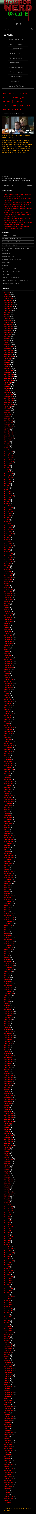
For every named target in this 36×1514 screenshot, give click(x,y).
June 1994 (7, 847)
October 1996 (8, 803)
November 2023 (9, 352)
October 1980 (8, 1143)
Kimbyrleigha (8, 256)
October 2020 (8, 412)
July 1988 (7, 973)
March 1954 (7, 1388)
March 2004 (7, 677)
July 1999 (7, 753)
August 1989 (8, 949)
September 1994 (9, 845)
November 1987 (9, 989)
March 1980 (7, 1157)
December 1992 (9, 875)
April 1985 (7, 1051)
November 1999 (9, 745)
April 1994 (7, 851)
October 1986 (8, 1015)
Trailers (22, 180)
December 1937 (9, 1450)
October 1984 (8, 1063)
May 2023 (7, 364)
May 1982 (7, 1107)
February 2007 (8, 614)
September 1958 (9, 1377)
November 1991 (9, 899)
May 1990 (7, 931)
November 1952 (9, 1392)
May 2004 (7, 673)
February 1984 (8, 1075)
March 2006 (7, 631)
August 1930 (8, 1486)
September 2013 (9, 496)
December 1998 (9, 763)
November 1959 (9, 1371)
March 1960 (7, 1363)
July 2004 (7, 671)
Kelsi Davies (7, 253)
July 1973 (7, 1241)
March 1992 (7, 893)
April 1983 (7, 1091)
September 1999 (9, 749)
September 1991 (9, 903)
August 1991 (8, 905)
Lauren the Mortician (11, 259)
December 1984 (9, 1059)
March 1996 (7, 815)
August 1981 (8, 1123)
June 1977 (7, 1199)
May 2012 (7, 520)
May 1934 (7, 1462)
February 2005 (8, 657)
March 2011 (7, 542)
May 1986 (7, 1025)
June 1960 (7, 1357)
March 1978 (7, 1191)
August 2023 (8, 358)
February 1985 (8, 1055)
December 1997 (9, 781)
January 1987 (8, 1009)
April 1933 (7, 1466)
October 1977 (8, 1195)
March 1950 (7, 1396)
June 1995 (7, 827)
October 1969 (8, 1281)
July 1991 (7, 907)
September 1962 (9, 1333)
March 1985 (7, 1053)
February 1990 (8, 937)
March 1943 (7, 1422)
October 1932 (8, 1474)
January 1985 (8, 1057)
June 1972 (7, 1257)
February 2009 (8, 574)
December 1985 (9, 1035)
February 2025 (8, 322)
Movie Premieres (16, 39)
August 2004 (8, 669)
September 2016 (9, 438)
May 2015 (7, 470)
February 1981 (8, 1135)
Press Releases (16, 63)
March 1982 (7, 1111)
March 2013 (7, 506)
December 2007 (9, 594)
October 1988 (8, 967)
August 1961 (8, 1339)
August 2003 (8, 689)
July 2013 (7, 500)
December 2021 (9, 398)
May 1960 (7, 1359)
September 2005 (9, 643)
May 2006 (7, 628)
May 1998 (7, 775)
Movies (4, 180)
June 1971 (7, 1265)
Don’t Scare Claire (10, 245)
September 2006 (9, 622)
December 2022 (9, 374)
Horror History (16, 67)
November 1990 (9, 919)
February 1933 (8, 1468)
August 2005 (8, 645)
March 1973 (7, 1247)
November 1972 (9, 1249)
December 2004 (9, 661)
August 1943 (8, 1420)
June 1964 (7, 1313)
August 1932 (8, 1476)
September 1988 (9, 969)
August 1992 (8, 883)
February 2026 (8, 298)
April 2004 (7, 675)
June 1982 (7, 1105)
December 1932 (9, 1472)
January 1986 (8, 1033)
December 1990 (9, 917)
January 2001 (8, 725)
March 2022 (7, 392)
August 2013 (8, 498)
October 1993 (8, 859)
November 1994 (9, 841)
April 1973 (7, 1245)
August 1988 (8, 971)
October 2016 (8, 436)
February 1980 (8, 1159)
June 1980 (7, 1151)
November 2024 (9, 328)
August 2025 (8, 310)
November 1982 (9, 1099)
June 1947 (7, 1404)
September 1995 (9, 821)
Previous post (8, 186)
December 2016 (9, 432)
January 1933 (8, 1470)
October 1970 (8, 1273)
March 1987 (7, 1005)
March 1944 (7, 1414)
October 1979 (8, 1163)
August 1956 (8, 1383)
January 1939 (8, 1448)
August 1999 (8, 751)
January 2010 (8, 556)
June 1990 (7, 929)
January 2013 (8, 510)
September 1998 (9, 769)
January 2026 (8, 300)
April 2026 (7, 294)
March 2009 (7, 572)
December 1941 (9, 1432)
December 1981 (9, 1115)
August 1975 (8, 1221)
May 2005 (7, 651)
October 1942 (8, 1426)
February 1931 (8, 1484)
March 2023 (7, 368)
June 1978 (7, 1187)
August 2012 (8, 516)
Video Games (16, 81)
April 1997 (7, 793)
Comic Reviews (16, 77)
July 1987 (7, 997)
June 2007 (7, 606)
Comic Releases (16, 72)
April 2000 (7, 737)
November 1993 (9, 857)
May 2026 (7, 292)
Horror (13, 178)
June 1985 (7, 1047)
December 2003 (9, 683)
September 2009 (9, 562)
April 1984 (7, 1071)
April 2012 (7, 522)
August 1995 (8, 823)
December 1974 (9, 1227)
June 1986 (7, 1023)
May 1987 (7, 1001)
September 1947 (9, 1402)
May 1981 (7, 1129)
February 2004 (8, 679)
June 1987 (7, 999)
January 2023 (8, 372)
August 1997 (8, 789)
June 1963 (7, 1323)
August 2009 (8, 564)
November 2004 (9, 663)
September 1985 (9, 1041)
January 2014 (8, 492)
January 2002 (8, 715)
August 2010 (8, 548)
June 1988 (7, 975)
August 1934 (8, 1460)
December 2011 (9, 530)
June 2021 (7, 410)
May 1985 (7, 1049)
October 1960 (8, 1349)
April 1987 (7, 1003)
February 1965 (8, 1309)
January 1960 (8, 1367)
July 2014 (7, 484)
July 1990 (7, 927)
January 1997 (8, 797)
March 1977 (7, 1205)
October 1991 (8, 901)
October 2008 (8, 580)
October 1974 (8, 1229)
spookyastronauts (10, 277)
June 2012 (7, 518)
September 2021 (9, 404)
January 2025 (8, 324)
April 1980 (7, 1155)
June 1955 (7, 1385)
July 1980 (7, 1149)
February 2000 (8, 741)
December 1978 (9, 1179)
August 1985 (8, 1043)
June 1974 (7, 1233)
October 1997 (8, 785)
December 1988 (9, 963)
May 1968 (7, 1295)
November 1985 (9, 1037)
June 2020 (7, 416)
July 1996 (7, 807)
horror (14, 180)
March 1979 (7, 1175)
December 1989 (9, 941)
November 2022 (9, 376)
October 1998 (8, 767)
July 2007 (7, 604)
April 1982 (7, 1109)
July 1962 (7, 1337)
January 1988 (8, 985)
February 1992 (8, 895)
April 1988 (7, 979)
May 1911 (7, 1494)
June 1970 (7, 1275)
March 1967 (7, 1299)
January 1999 (8, 761)
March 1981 (7, 1133)
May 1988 (7, 977)
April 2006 (7, 630)
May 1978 (7, 1189)
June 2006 (7, 626)
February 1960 (8, 1365)
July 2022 (7, 384)
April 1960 (7, 1361)
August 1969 (8, 1283)
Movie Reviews (16, 53)
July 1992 (7, 885)
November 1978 (9, 1181)
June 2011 (7, 538)
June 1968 (7, 1293)
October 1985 (8, 1039)
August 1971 (8, 1263)
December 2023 (9, 350)
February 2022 (8, 394)
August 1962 (8, 1335)
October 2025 (8, 306)
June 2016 (7, 444)
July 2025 (7, 312)
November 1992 (9, 877)
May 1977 (7, 1201)
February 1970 (8, 1277)
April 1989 (7, 957)
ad (18, 180)
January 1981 (8, 1137)
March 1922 (7, 1492)
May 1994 (7, 849)
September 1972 (9, 1253)
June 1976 (7, 1217)
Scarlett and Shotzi (11, 271)
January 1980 (8, 1161)
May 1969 (7, 1287)
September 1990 (9, 923)
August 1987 (8, 995)
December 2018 (9, 420)
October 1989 (8, 945)
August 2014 (8, 482)
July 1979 (7, 1167)
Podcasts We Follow (16, 86)
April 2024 (7, 342)
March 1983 (7, 1093)
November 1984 (9, 1061)
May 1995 (7, 829)
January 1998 (8, 779)
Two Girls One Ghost (11, 283)
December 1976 (9, 1209)
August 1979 (8, 1165)
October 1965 (8, 1305)
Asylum (28, 180)
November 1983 (9, 1079)
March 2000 (7, 739)
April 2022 (7, 390)
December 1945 (9, 1406)
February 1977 (8, 1207)
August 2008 (8, 582)
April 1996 (7, 813)
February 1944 (8, 1416)
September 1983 (9, 1083)
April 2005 (7, 653)
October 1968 (8, 1291)
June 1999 (7, 755)
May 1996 (7, 811)
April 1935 (7, 1458)
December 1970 (9, 1271)
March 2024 (7, 344)
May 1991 (7, 911)
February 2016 (8, 452)
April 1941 (7, 1438)
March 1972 (7, 1259)
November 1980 (9, 1141)
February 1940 (8, 1442)
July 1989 (7, 951)
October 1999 (8, 747)
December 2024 (9, 326)
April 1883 (7, 1500)
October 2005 (8, 641)
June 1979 (7, 1169)
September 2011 (9, 534)
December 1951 (9, 1394)
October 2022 (8, 378)
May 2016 (7, 446)
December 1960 (9, 1347)
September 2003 (9, 687)
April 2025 (7, 318)
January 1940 (8, 1444)
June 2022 (7, 386)
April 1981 (7, 1131)
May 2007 (7, 608)
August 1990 (8, 925)
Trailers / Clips (16, 49)
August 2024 (8, 334)
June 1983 (7, 1089)
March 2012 (7, 524)
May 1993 (7, 867)
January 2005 (8, 659)
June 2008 (7, 584)
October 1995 (8, 819)
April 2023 (7, 366)
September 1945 (9, 1408)
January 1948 (8, 1400)
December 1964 (9, 1311)
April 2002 (7, 709)
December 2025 (9, 302)
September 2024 (9, 332)
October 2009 (8, 560)
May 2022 (7, 388)
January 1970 (8, 1279)
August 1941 (8, 1434)
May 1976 (7, 1219)
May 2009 (7, 568)
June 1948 (7, 1398)
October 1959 (8, 1373)
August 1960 (8, 1353)
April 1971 (7, 1269)
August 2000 (8, 733)
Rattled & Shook (9, 268)
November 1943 (9, 1418)
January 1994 (8, 853)
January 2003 (8, 699)
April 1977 (7, 1203)
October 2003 (8, 685)
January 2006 (8, 635)
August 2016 (8, 440)
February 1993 (8, 871)
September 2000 (9, 731)
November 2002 (9, 701)
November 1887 (9, 1498)
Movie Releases (16, 44)
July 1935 (7, 1456)
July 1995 (7, 825)
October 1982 (8, 1101)
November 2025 (9, 304)
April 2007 (7, 610)
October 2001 (8, 717)
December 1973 (9, 1237)
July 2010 (7, 550)
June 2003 (7, 691)
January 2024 (8, 348)
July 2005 (7, 647)
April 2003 (7, 695)
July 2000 (7, 735)
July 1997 (7, 791)
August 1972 (8, 1255)
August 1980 (8, 1147)
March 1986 (7, 1029)
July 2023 (7, 360)
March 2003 (7, 697)
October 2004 (8, 665)
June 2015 (7, 468)
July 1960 (7, 1355)
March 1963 (7, 1327)
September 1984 (9, 1065)
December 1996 (9, 799)
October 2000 (8, 729)
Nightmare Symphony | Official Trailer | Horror (17, 202)
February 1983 (8, 1095)
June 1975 (7, 1223)
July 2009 (7, 566)
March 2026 (7, 296)
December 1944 (9, 1410)
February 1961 (8, 1345)
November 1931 (9, 1482)
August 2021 (8, 406)
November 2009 (9, 558)
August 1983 (8, 1085)
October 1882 (8, 1502)
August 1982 (8, 1103)
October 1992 (8, 879)
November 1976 (9, 1211)
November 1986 (9, 1013)
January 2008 (8, 592)
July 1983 (7, 1087)
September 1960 (9, 1351)
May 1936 (7, 1452)
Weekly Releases (16, 58)
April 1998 (7, 777)
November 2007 (9, 596)
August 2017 (8, 428)
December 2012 (9, 512)
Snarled (5, 274)
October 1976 (8, 1213)
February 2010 (8, 554)
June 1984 (7, 1069)
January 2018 (8, 424)
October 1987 (8, 991)
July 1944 (7, 1412)
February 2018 (8, 422)
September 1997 (9, 787)
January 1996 (8, 817)
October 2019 (8, 418)
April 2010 (7, 552)
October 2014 (8, 480)
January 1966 (8, 1303)
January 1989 (8, 961)
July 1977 (7, 1197)
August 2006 (8, 624)
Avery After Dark (9, 236)
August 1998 (8, 771)
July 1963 (7, 1321)
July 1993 (7, 865)
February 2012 (8, 526)
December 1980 (9, 1139)
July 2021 (7, 408)
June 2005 (7, 649)
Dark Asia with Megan (11, 242)
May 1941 (7, 1436)
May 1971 (7, 1267)
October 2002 (8, 703)
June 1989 (7, 953)
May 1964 (7, 1315)
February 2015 (8, 474)
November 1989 (9, 943)
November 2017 (9, 426)
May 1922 (7, 1490)
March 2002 (7, 711)
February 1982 (8, 1113)
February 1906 (8, 1496)
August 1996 (8, 805)
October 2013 (8, 494)
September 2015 (9, 462)
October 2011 (8, 532)
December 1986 (9, 1011)
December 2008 (9, 578)
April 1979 (7, 1173)
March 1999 (7, 759)
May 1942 (7, 1428)
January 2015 (8, 476)
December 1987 (9, 987)
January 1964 (8, 1317)
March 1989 (7, 959)
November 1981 (9, 1117)
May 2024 (7, 340)
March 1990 (7, 935)
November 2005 (9, 639)
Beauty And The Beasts (12, 239)
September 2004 (9, 667)
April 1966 (7, 1301)
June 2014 (7, 486)
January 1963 (8, 1329)
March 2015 (7, 472)
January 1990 (8, 939)
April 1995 (7, 831)
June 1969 (7, 1285)
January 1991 (8, 915)
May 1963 (7, 1325)
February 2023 (8, 370)
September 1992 (9, 881)
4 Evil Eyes (20, 113)
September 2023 (9, 356)
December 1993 (9, 855)
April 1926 (7, 1488)
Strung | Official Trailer (10, 216)
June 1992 (7, 887)
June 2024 (7, 338)
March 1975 (7, 1225)
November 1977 (9, 1193)
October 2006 (8, 620)
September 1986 (9, 1017)
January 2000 (8, 743)
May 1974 (7, 1235)
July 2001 (7, 721)
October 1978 (8, 1183)
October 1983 (8, 1081)
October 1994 (8, 843)
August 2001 (8, 719)
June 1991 (7, 909)
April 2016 (7, 448)
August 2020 (8, 414)
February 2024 (8, 346)
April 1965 (7, 1307)
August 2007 (8, 602)
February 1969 (8, 1289)
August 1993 (8, 863)
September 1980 (9, 1145)
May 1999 (7, 757)
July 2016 (7, 442)
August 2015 (8, 464)
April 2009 (7, 570)
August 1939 (8, 1446)
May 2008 (7, 586)
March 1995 (7, 833)
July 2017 (7, 430)
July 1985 (7, 1045)
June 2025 (7, 314)
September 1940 (9, 1440)
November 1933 (9, 1464)
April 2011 (7, 540)
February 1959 (8, 1375)
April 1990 (7, 933)
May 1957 (7, 1381)
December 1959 (9, 1369)
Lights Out (6, 262)
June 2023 (7, 362)
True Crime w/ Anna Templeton (15, 280)
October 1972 (8, 1251)
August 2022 (8, 382)
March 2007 (7, 612)
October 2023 (8, 354)
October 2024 (8, 330)
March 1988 (7, 981)
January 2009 (8, 576)
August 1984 (8, 1067)
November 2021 (9, 400)
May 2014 (7, 488)
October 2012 (8, 514)
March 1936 (7, 1454)
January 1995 (8, 837)
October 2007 (8, 598)
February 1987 (8, 1007)
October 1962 (8, 1331)
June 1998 (7, 773)
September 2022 (9, 380)
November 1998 (9, 765)
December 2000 (9, 727)
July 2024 (7, 336)
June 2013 (7, 502)
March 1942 (7, 1430)
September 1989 (9, 947)
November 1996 (9, 801)
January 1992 (8, 897)
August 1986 (8, 1019)
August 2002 (8, 705)
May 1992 (7, 889)
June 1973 (7, 1243)
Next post (29, 186)
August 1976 (8, 1215)
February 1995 (8, 835)
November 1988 (9, 965)
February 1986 (8, 1031)
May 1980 (7, 1153)
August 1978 (8, 1185)
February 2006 (8, 633)
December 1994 (9, 839)
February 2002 (8, 713)
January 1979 (8, 1177)
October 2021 (8, 402)
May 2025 (7, 316)
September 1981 (9, 1121)
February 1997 (8, 795)
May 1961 (7, 1343)
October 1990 (8, 921)
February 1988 (8, 983)
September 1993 (9, 861)
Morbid (5, 265)
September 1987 (9, 993)
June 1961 (7, 1341)
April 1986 (7, 1027)
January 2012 (8, 528)
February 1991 (8, 913)
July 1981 (7, 1125)
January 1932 (8, 1480)
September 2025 (9, 308)
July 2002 (7, 707)
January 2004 (8, 681)
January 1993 (8, 873)
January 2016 (8, 454)
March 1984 (7, 1073)
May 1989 (7, 955)
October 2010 (8, 544)
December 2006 (9, 618)
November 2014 (9, 478)
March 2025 (7, 320)
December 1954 (9, 1387)
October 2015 (8, 460)
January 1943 (8, 1424)
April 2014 (7, 490)
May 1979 (7, 1171)
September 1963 (9, 1319)
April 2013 (7, 504)
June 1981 (7, 1127)
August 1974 (8, 1231)
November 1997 (9, 783)
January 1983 (8, 1097)
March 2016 (7, 450)
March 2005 (7, 655)
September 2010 (9, 546)
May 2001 (7, 723)
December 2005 (9, 637)
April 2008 (7, 588)
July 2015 (7, 466)
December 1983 (9, 1077)
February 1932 (8, 1478)
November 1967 (9, 1297)
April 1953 (7, 1390)
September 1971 (9, 1261)
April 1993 (7, 869)
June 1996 (7, 809)
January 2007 (8, 616)
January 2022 (8, 396)
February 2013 (8, 508)
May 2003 (7, 693)
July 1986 (7, 1021)
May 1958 (7, 1379)
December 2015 (9, 456)
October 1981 (8, 1119)
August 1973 (8, 1239)
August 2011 (8, 536)
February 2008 (8, 590)
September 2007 (9, 600)
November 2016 (9, 434)
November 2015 (9, 458)
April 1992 (7, 891)
